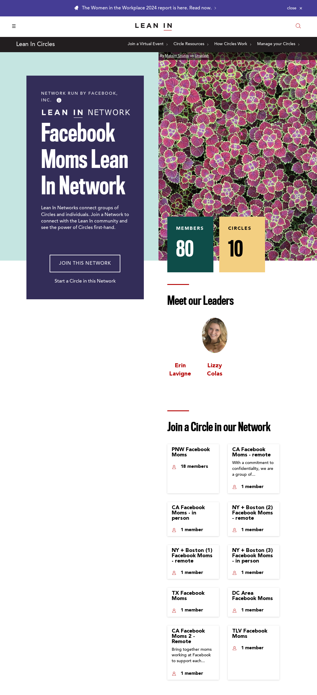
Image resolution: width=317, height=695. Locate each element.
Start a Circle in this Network (85, 281)
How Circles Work (232, 44)
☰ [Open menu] (14, 26)
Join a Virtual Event (148, 44)
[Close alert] (294, 8)
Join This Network (85, 263)
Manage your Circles (278, 44)
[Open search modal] (298, 26)
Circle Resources (190, 44)
